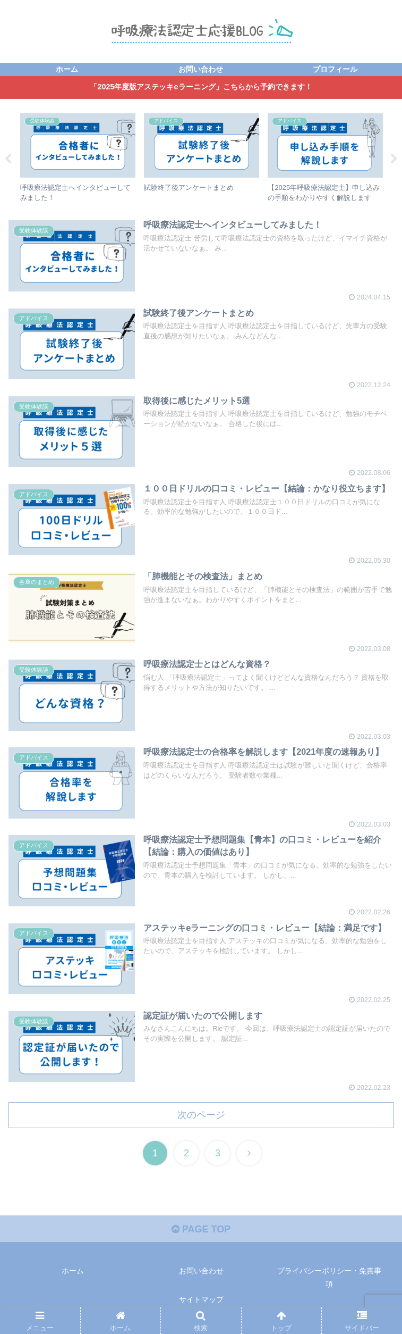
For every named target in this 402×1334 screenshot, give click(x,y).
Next (394, 159)
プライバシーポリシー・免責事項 (329, 1277)
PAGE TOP (201, 1229)
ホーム (73, 1270)
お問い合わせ (201, 1270)
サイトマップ (201, 1299)
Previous (8, 159)
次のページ (201, 1115)
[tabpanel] (78, 157)
